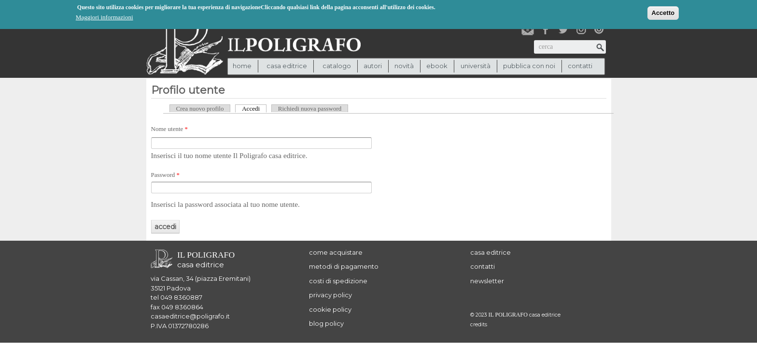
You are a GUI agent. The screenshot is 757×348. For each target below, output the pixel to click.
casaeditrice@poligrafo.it (190, 316)
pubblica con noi (529, 66)
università (476, 66)
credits (478, 324)
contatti (580, 66)
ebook (437, 66)
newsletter (487, 281)
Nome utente (169, 128)
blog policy (326, 323)
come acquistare (336, 252)
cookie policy (330, 309)
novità (404, 66)
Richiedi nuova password (309, 108)
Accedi (254, 108)
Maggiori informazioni (104, 16)
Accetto (663, 12)
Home (242, 66)
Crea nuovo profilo (200, 108)
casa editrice (490, 252)
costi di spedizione (338, 281)
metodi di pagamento (343, 266)
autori (373, 66)
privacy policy (330, 295)
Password (165, 174)
